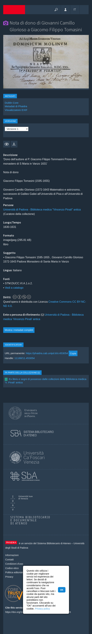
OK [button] (61, 590)
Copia (73, 353)
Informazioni (11, 555)
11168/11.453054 (24, 358)
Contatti (9, 559)
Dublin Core (11, 102)
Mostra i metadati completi (19, 330)
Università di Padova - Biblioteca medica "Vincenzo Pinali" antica (42, 209)
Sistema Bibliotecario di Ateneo (54, 543)
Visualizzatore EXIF (16, 110)
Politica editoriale (14, 572)
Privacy (9, 576)
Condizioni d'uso (14, 563)
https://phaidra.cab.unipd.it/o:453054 (47, 353)
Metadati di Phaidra (16, 106)
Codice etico (12, 568)
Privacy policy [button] (42, 608)
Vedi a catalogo (14, 287)
